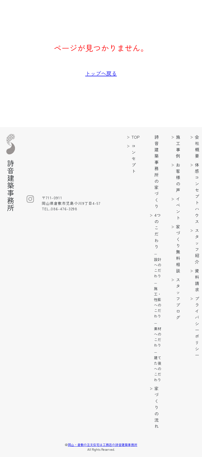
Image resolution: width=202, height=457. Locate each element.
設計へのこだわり (157, 267)
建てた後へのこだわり (157, 368)
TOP (136, 137)
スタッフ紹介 (197, 246)
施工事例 (178, 146)
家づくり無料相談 (178, 248)
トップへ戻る (101, 73)
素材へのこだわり (157, 337)
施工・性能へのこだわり (157, 302)
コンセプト (134, 158)
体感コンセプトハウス (197, 193)
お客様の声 (178, 177)
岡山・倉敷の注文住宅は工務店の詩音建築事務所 (102, 444)
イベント (178, 208)
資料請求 (197, 280)
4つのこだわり (157, 231)
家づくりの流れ (156, 407)
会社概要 (197, 146)
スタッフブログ (178, 298)
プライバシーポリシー (197, 326)
